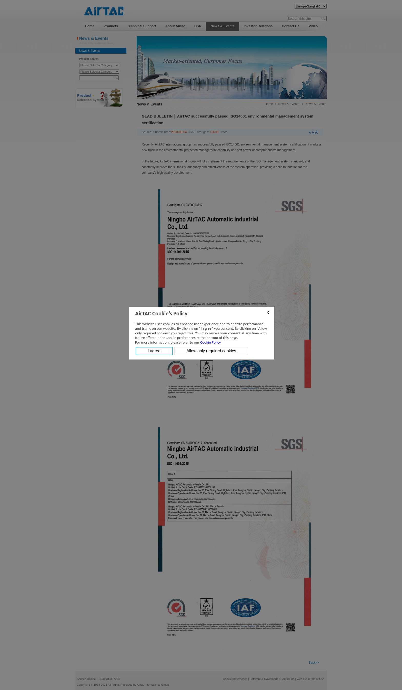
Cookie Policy (210, 342)
